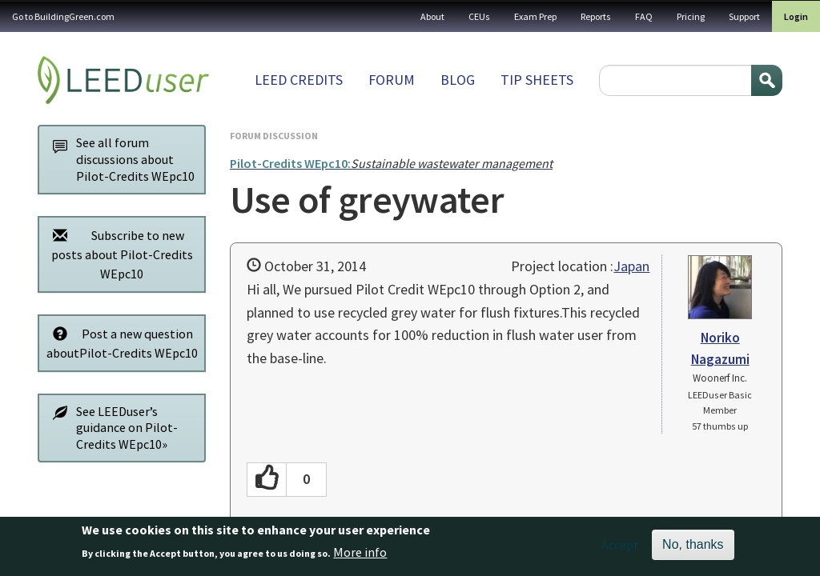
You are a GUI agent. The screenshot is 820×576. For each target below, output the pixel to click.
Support (744, 16)
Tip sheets (536, 79)
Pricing (691, 16)
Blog (457, 79)
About (432, 16)
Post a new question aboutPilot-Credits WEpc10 (121, 343)
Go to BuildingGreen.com (63, 16)
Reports (596, 16)
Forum (391, 79)
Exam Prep (535, 16)
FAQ (644, 16)
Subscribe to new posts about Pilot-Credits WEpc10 (118, 254)
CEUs (479, 16)
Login (796, 16)
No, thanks (692, 548)
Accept (620, 549)
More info (360, 556)
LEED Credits (299, 79)
